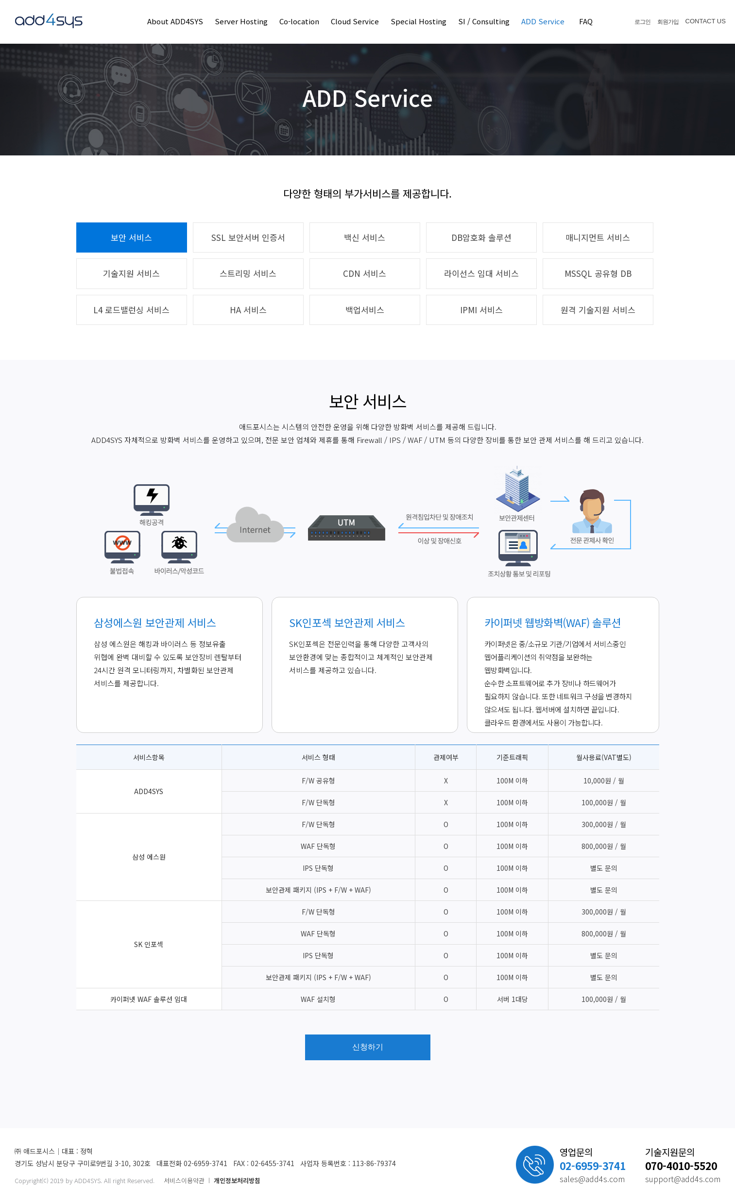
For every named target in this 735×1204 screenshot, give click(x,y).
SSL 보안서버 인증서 (248, 237)
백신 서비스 (364, 237)
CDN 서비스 (364, 273)
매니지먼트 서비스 (597, 237)
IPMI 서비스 (481, 310)
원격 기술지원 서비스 (598, 310)
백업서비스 (364, 310)
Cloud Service (355, 21)
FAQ (586, 21)
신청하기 (367, 1047)
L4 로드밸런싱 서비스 (131, 310)
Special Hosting (418, 21)
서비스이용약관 (184, 1180)
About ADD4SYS (175, 21)
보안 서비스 (131, 237)
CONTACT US (705, 21)
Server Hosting (241, 21)
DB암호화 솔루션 (481, 237)
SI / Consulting (484, 21)
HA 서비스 (248, 310)
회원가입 (668, 21)
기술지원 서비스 (131, 273)
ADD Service (542, 21)
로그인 (642, 21)
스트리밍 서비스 (248, 273)
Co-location (299, 21)
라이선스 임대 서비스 (481, 273)
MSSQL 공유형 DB (598, 273)
